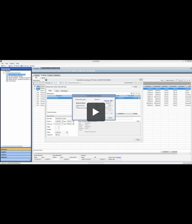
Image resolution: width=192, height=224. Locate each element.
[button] (96, 112)
